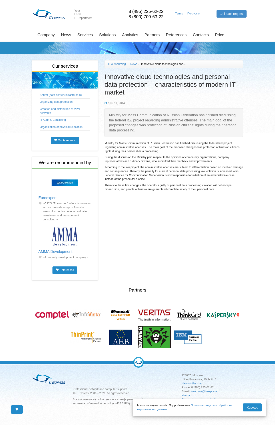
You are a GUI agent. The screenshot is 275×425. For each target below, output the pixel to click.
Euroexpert (47, 198)
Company (46, 35)
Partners (152, 35)
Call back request (231, 14)
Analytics (130, 35)
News (66, 35)
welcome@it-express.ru (206, 391)
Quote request (65, 140)
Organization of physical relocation (61, 127)
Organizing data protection (56, 101)
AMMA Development (55, 252)
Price (219, 35)
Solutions (107, 35)
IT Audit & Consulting (53, 119)
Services (85, 35)
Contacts (201, 35)
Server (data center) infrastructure (61, 95)
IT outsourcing (117, 64)
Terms (179, 13)
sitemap (186, 395)
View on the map (192, 383)
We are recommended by (65, 162)
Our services (65, 65)
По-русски (193, 13)
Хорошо (252, 407)
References (176, 35)
